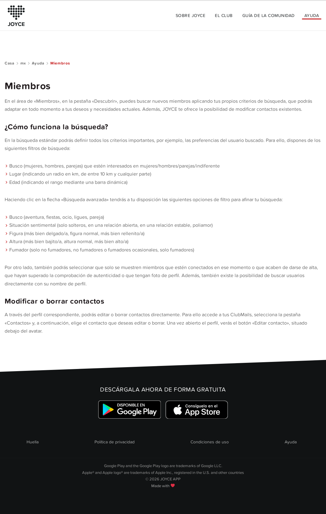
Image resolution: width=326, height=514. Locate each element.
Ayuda (311, 15)
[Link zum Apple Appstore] (196, 409)
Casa (10, 63)
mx (23, 63)
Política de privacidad (114, 442)
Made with (163, 485)
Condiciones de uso (209, 442)
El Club (223, 15)
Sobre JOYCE (190, 15)
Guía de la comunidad (268, 15)
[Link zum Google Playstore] (129, 409)
